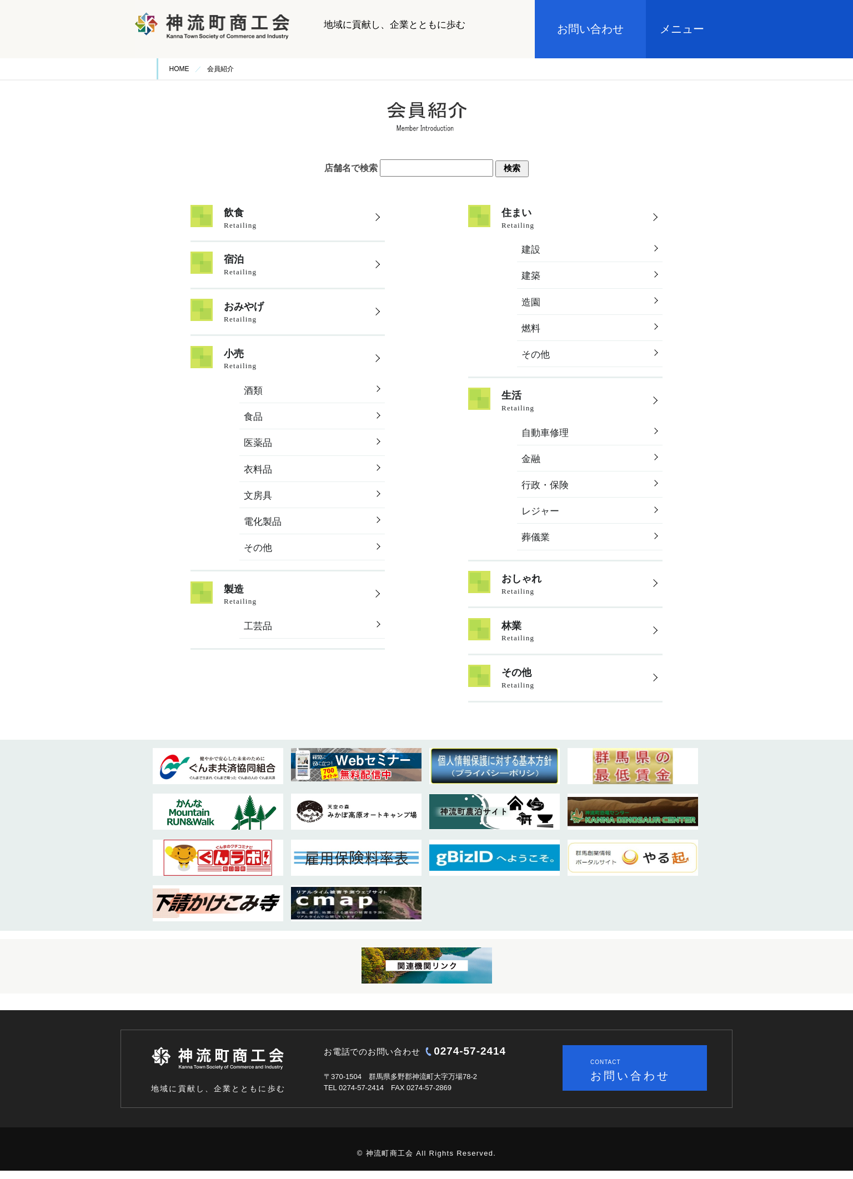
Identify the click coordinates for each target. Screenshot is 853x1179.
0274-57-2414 (470, 1059)
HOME (179, 69)
